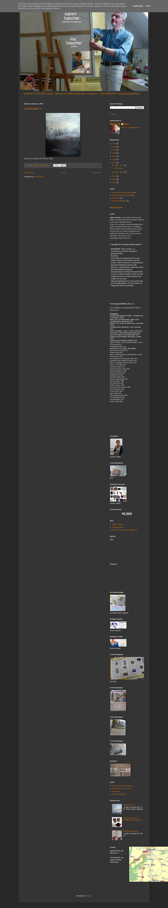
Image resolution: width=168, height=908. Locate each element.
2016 (114, 159)
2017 (114, 156)
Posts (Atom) (38, 177)
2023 (114, 147)
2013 (114, 179)
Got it (148, 6)
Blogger (88, 896)
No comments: (45, 165)
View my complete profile (130, 128)
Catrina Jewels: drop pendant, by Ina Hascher (132, 819)
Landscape (116, 198)
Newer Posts (29, 173)
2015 (114, 163)
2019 (114, 150)
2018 (114, 153)
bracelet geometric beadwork (122, 192)
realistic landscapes (119, 201)
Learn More (138, 6)
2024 (114, 143)
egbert (126, 124)
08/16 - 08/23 (119, 172)
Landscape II (32, 108)
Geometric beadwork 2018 (121, 195)
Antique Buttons (118, 527)
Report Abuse (116, 207)
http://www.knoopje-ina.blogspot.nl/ (124, 530)
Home (63, 173)
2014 (114, 176)
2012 (114, 183)
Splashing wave (128, 805)
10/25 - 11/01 (119, 165)
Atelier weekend (118, 524)
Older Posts (97, 173)
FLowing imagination (130, 831)
